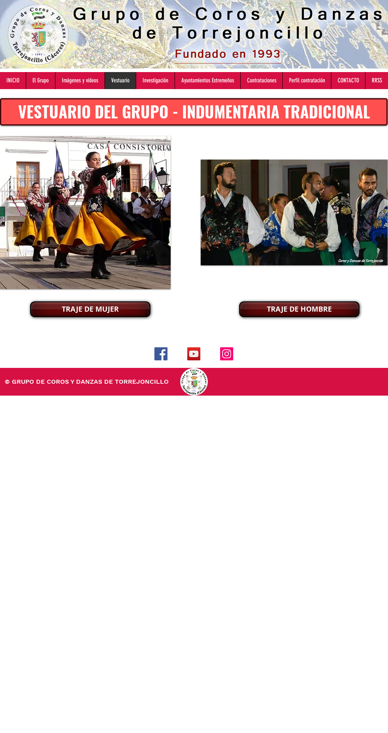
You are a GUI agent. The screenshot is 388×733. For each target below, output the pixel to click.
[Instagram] (226, 353)
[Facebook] (160, 353)
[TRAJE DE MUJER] (90, 309)
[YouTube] (193, 353)
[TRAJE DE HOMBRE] (299, 309)
